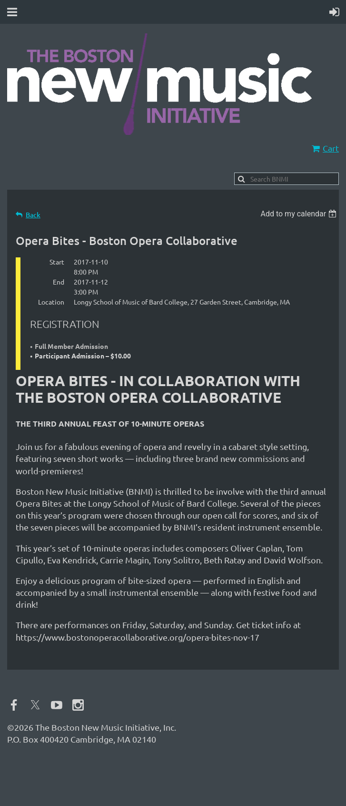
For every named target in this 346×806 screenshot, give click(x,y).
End (58, 281)
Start (56, 261)
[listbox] (299, 214)
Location (51, 301)
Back (33, 214)
